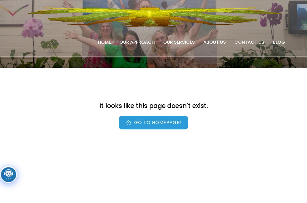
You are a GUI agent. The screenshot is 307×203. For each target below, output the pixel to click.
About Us (214, 42)
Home (104, 42)
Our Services (179, 42)
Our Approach (137, 42)
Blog (279, 42)
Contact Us (249, 42)
